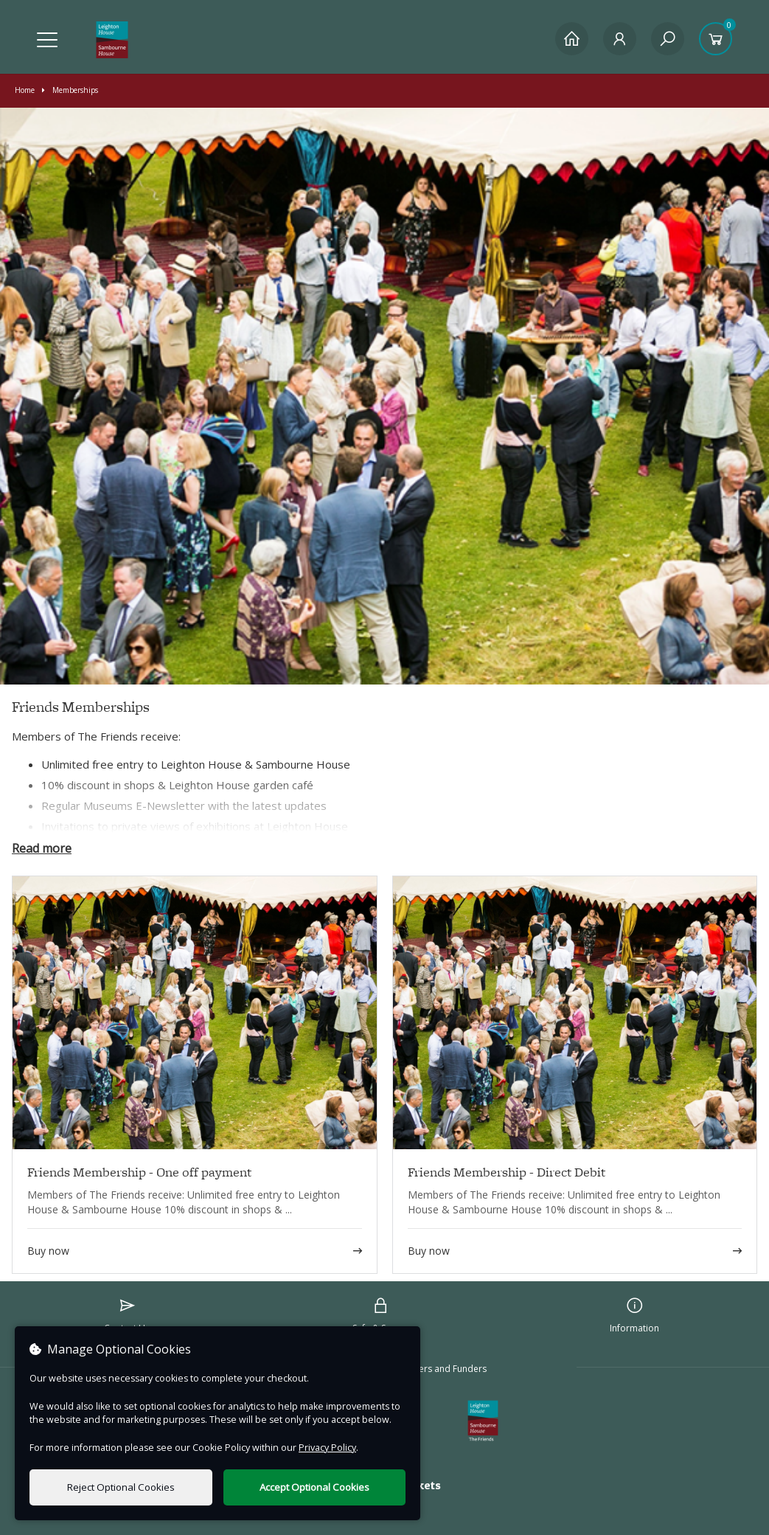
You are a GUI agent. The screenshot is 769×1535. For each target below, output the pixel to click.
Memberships (70, 90)
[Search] (667, 38)
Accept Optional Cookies (314, 1487)
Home (25, 90)
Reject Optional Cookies (121, 1487)
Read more (42, 848)
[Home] (571, 38)
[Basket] (715, 38)
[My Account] (619, 38)
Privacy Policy (327, 1447)
